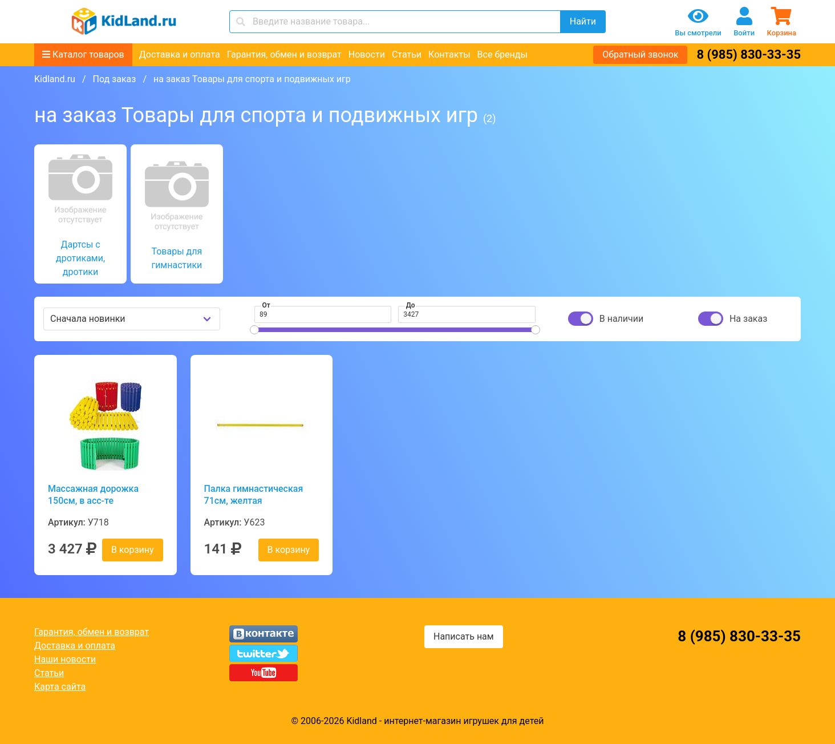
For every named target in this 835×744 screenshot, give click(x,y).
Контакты (449, 54)
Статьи (406, 54)
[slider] (254, 329)
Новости (366, 54)
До (410, 305)
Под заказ (114, 79)
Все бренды (502, 54)
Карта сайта (60, 686)
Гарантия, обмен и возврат (284, 54)
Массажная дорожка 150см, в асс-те (93, 494)
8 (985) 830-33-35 (748, 54)
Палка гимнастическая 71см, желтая (253, 494)
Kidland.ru (54, 79)
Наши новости (65, 659)
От (266, 305)
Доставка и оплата (179, 54)
